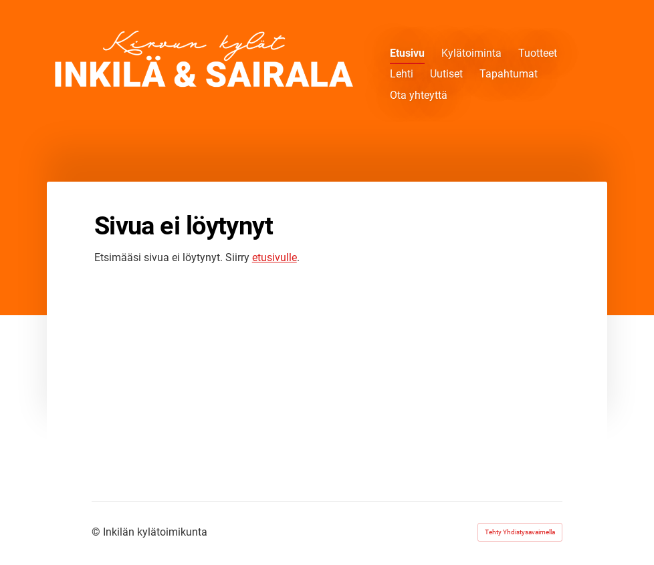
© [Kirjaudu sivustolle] (97, 532)
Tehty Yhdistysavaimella (520, 532)
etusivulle (274, 257)
